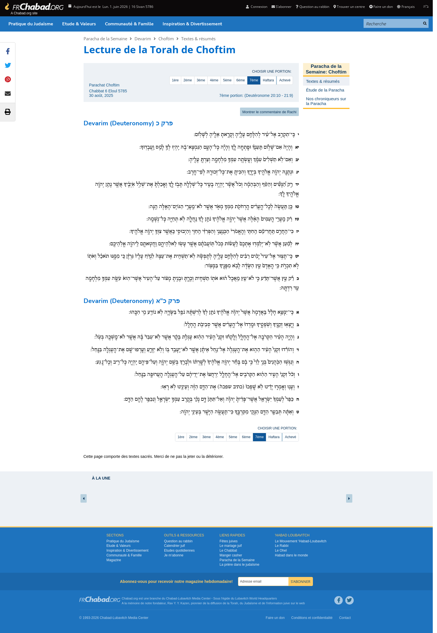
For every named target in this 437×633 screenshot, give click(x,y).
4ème (214, 80)
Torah (234, 603)
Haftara (268, 80)
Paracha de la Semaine (105, 38)
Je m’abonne (173, 555)
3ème (201, 80)
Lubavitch (184, 598)
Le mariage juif (230, 546)
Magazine (113, 560)
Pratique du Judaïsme (30, 24)
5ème (227, 80)
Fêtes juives (228, 541)
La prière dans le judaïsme (239, 565)
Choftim (166, 38)
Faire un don (381, 6)
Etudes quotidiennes (179, 550)
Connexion (256, 6)
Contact (345, 618)
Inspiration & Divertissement (192, 24)
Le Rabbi (281, 546)
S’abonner (282, 6)
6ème (240, 80)
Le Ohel (281, 550)
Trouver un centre (349, 6)
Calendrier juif (174, 546)
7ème (254, 80)
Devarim (143, 38)
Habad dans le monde (291, 555)
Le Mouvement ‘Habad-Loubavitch (300, 541)
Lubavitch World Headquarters (256, 598)
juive (287, 603)
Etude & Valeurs (79, 24)
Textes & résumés (198, 38)
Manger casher (230, 555)
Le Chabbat (228, 550)
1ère (175, 80)
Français (405, 6)
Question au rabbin (312, 6)
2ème (187, 80)
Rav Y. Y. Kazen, (178, 603)
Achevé (284, 80)
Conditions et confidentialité (312, 618)
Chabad (171, 598)
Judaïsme (250, 603)
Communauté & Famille (129, 24)
